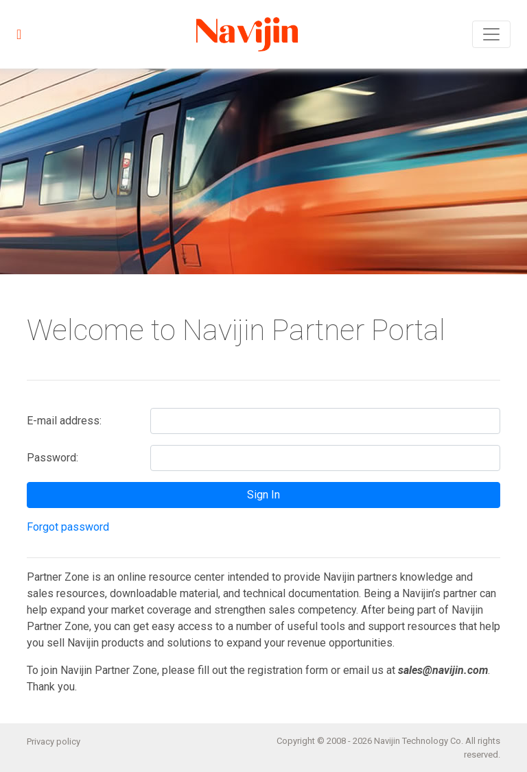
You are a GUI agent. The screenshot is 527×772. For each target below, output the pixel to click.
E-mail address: (64, 420)
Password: (52, 457)
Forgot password (68, 526)
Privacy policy (53, 741)
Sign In (263, 494)
